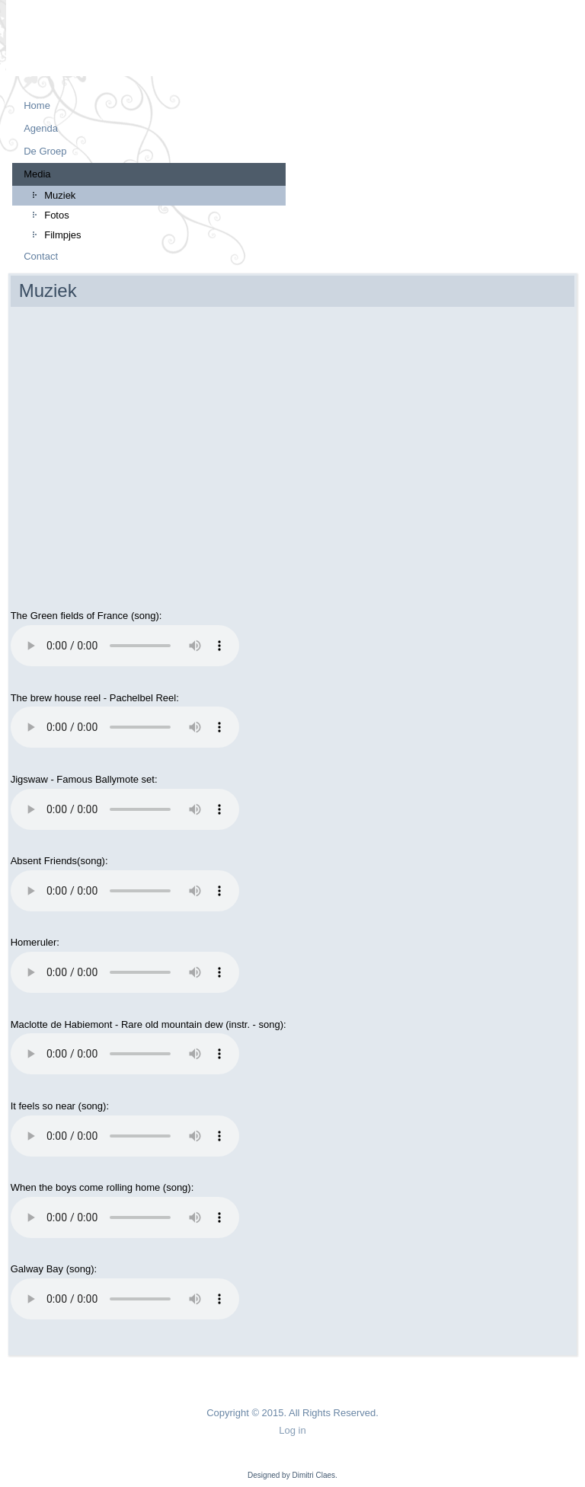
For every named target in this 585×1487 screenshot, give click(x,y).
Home (37, 105)
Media (37, 174)
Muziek (59, 195)
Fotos (56, 215)
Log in (292, 1430)
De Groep (45, 151)
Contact (41, 256)
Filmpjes (62, 235)
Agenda (41, 128)
